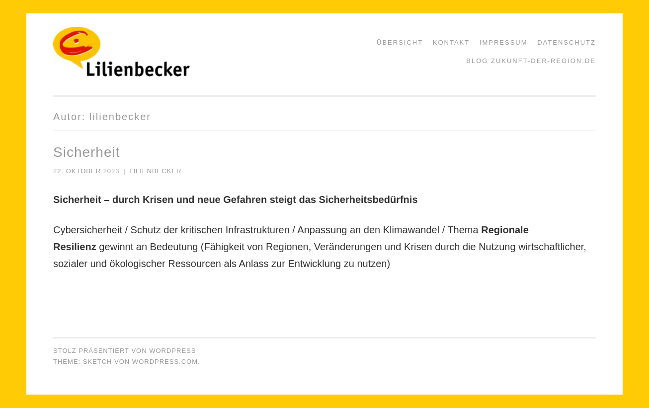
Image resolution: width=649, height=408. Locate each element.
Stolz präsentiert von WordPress (124, 350)
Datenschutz (566, 42)
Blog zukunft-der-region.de (531, 61)
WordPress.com (165, 361)
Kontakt (451, 42)
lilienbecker (155, 171)
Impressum (504, 42)
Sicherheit (86, 152)
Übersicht (400, 42)
